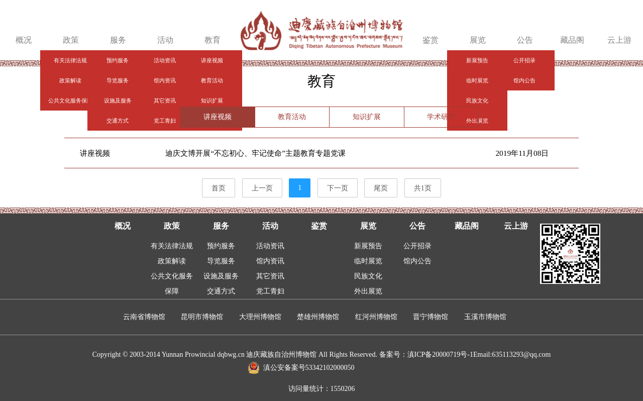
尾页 (381, 188)
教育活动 (292, 117)
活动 (165, 40)
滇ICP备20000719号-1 (440, 354)
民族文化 (368, 276)
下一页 (337, 188)
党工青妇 (270, 291)
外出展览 (368, 291)
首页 (218, 188)
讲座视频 (217, 117)
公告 (525, 40)
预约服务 (221, 246)
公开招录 (417, 246)
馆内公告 (417, 261)
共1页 (423, 188)
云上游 (619, 40)
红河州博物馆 (376, 317)
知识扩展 (367, 117)
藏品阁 (572, 40)
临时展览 (368, 261)
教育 (212, 40)
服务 (118, 40)
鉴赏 (430, 40)
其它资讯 (270, 276)
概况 (24, 40)
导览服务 (221, 261)
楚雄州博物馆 (318, 317)
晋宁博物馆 (430, 317)
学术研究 (441, 117)
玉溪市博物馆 (485, 317)
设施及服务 (221, 276)
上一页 (262, 188)
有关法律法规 (172, 246)
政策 (71, 40)
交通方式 (221, 291)
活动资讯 (270, 246)
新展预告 (368, 246)
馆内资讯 (270, 261)
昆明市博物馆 (202, 317)
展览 (478, 40)
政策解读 (172, 261)
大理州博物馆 (260, 317)
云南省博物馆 (144, 317)
